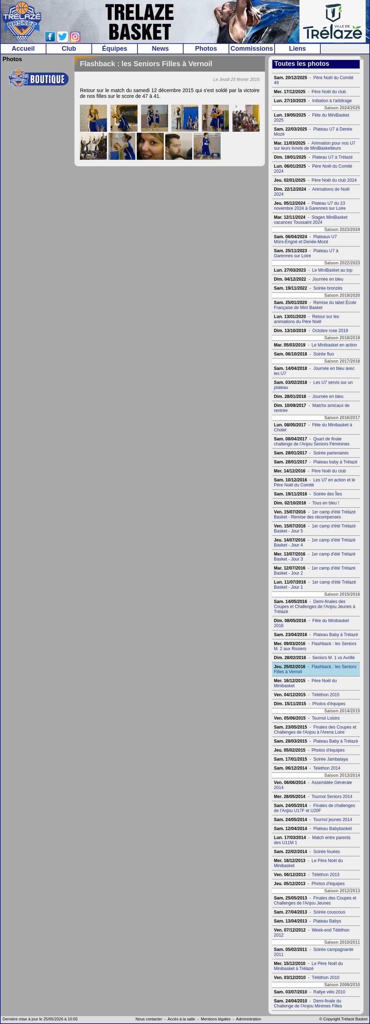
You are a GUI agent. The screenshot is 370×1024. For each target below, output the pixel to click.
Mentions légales (216, 1019)
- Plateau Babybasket (313, 828)
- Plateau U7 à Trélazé (313, 157)
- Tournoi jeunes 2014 (313, 819)
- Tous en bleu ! (306, 503)
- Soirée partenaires (311, 453)
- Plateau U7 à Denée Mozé (313, 132)
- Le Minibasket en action (315, 345)
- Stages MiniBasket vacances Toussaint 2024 (310, 220)
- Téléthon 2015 (306, 694)
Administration (248, 1019)
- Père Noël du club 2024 (315, 180)
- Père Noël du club (310, 91)
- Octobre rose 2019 (311, 330)
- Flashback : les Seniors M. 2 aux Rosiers (315, 646)
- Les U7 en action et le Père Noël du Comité (314, 482)
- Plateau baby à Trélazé (315, 462)
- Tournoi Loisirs (307, 718)
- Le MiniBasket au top (313, 270)
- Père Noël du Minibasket (305, 683)
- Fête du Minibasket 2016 (311, 623)
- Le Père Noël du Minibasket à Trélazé (308, 966)
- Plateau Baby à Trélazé (316, 634)
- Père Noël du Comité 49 (313, 80)
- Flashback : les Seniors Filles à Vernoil (315, 669)
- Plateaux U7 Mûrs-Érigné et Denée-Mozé (305, 239)
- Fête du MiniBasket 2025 (311, 118)
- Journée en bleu (308, 279)
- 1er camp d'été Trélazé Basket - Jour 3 (314, 557)
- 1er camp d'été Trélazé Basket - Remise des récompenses (315, 514)
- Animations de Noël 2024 (311, 192)
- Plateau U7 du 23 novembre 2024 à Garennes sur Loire (310, 206)
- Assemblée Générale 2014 (313, 785)
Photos (206, 48)
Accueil (23, 48)
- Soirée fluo (304, 354)
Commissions (251, 48)
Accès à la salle (181, 1019)
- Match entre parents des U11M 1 (312, 840)
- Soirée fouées (307, 851)
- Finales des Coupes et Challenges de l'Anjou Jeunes (315, 901)
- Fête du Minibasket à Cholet (313, 427)
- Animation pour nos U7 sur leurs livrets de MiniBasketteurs (314, 146)
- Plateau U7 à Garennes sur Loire (306, 253)
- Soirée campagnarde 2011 (313, 952)
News (160, 48)
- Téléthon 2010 (306, 977)
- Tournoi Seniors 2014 (313, 796)
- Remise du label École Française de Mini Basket (315, 305)
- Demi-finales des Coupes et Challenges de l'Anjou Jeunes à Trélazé (314, 606)
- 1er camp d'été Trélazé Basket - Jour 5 (315, 529)
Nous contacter (148, 1019)
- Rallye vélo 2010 (309, 991)
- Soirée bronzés (308, 288)
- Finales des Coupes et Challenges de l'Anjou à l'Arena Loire (315, 730)
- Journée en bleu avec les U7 (314, 371)
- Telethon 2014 (307, 768)
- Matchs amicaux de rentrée (311, 408)
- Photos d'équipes (309, 703)
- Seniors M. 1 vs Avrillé (314, 657)
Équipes (114, 48)
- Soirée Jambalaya (311, 759)
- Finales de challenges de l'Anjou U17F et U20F (314, 808)
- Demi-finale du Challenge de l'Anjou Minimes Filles (308, 1003)
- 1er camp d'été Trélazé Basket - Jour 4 (314, 543)
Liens (297, 48)
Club (69, 48)
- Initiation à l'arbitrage (313, 100)
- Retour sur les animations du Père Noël (306, 319)
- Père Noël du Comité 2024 (313, 169)
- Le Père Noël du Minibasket (308, 863)
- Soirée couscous (309, 912)
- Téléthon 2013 (306, 874)
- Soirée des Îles (308, 494)
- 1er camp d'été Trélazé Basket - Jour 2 (314, 571)
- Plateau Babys (307, 921)
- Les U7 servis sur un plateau (313, 385)
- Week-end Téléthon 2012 (311, 933)
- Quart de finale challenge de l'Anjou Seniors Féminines (311, 441)
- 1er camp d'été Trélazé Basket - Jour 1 (315, 585)
